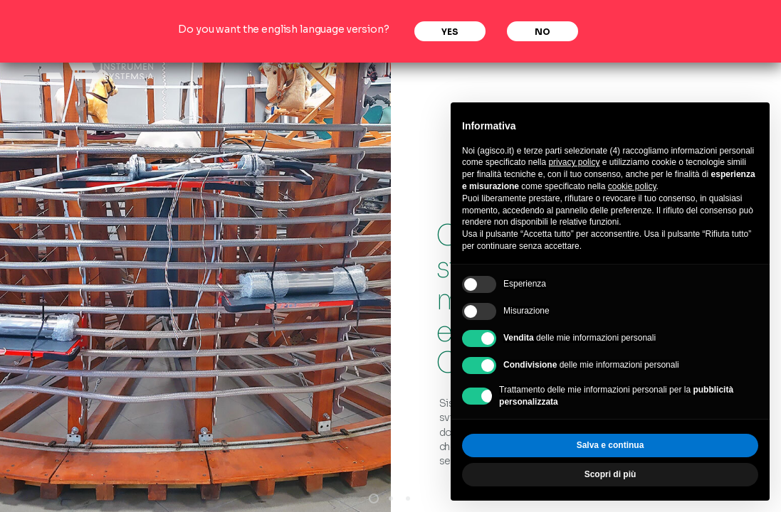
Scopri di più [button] (610, 474)
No (542, 31)
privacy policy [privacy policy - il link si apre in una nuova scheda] (573, 162)
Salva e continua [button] (610, 445)
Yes (449, 31)
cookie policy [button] (632, 186)
